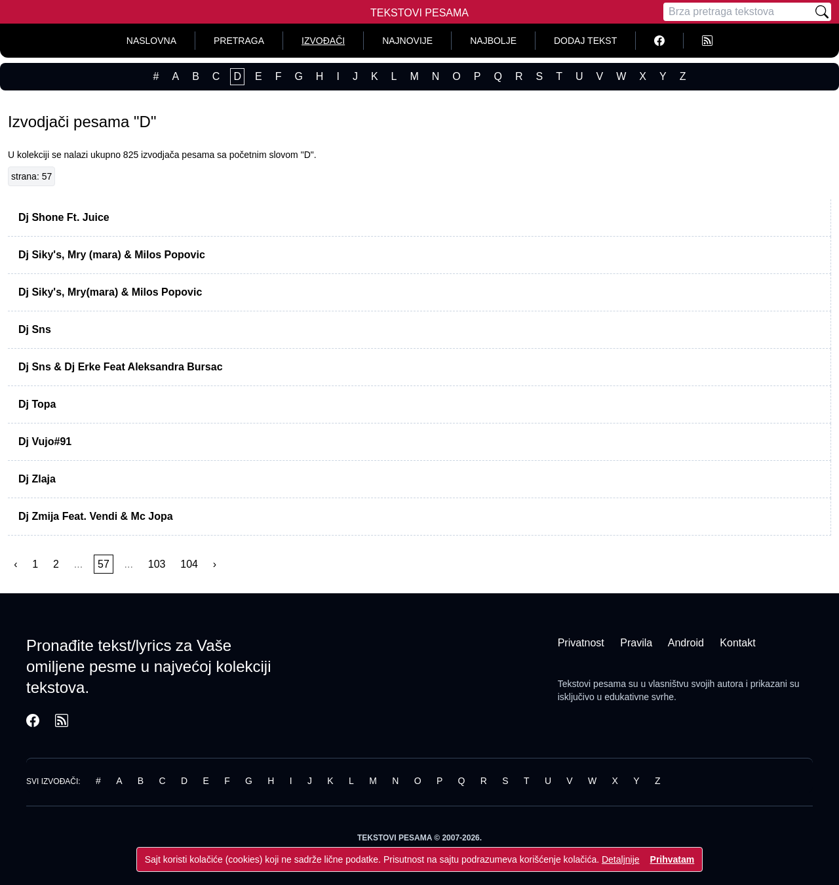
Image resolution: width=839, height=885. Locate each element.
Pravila (636, 642)
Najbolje (493, 40)
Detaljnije (621, 859)
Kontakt (737, 642)
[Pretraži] (822, 12)
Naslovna (151, 40)
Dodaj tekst (585, 40)
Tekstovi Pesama (419, 12)
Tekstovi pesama (592, 683)
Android (686, 642)
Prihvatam (672, 859)
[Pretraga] (738, 12)
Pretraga (239, 40)
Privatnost (581, 642)
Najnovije (407, 40)
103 (157, 564)
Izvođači (323, 40)
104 (189, 564)
